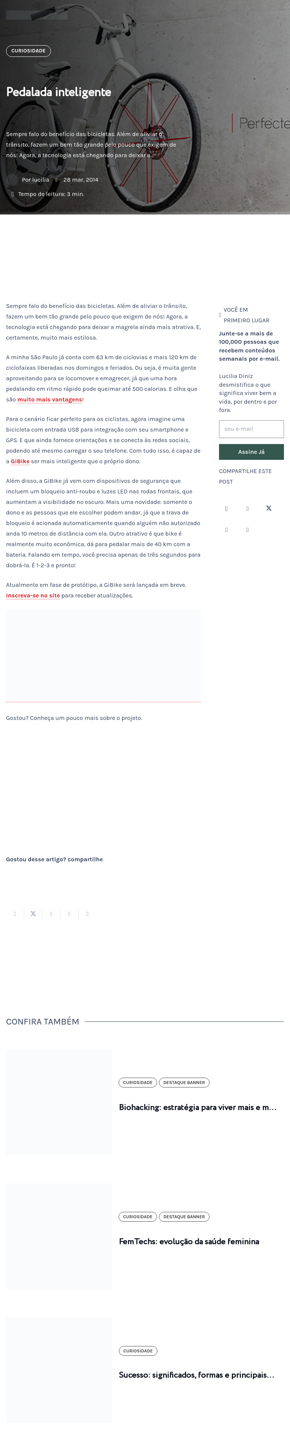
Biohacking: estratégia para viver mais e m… (197, 1108)
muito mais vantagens (49, 399)
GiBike (20, 461)
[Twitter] (268, 508)
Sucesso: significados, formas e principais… (196, 1375)
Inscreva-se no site (33, 595)
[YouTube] (226, 530)
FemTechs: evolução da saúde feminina (189, 1242)
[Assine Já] (251, 452)
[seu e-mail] (251, 429)
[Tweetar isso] (33, 914)
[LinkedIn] (247, 530)
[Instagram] (226, 508)
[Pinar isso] (69, 914)
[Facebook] (247, 508)
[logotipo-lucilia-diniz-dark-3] (37, 15)
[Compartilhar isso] (15, 914)
